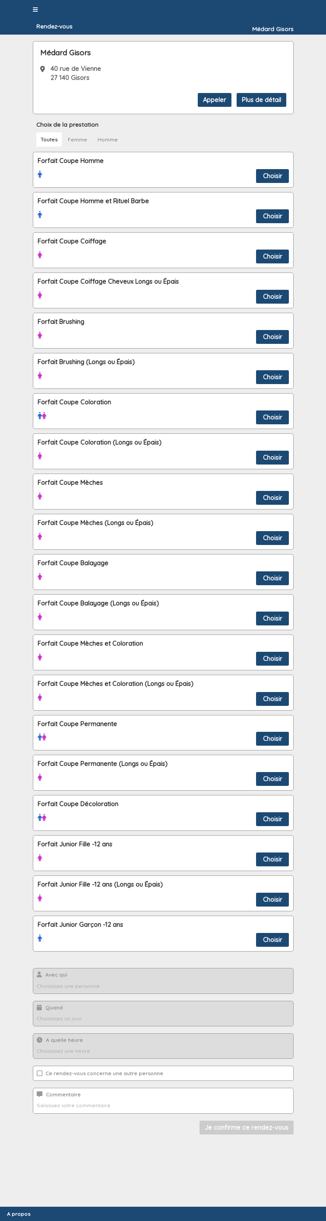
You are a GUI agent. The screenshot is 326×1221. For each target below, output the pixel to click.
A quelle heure (60, 1040)
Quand (50, 1007)
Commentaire (59, 1094)
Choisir (272, 176)
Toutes (49, 139)
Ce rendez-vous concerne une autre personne (100, 1073)
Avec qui (52, 974)
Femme (77, 139)
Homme (108, 139)
